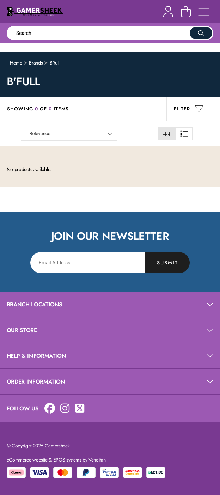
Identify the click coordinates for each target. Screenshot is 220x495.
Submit (167, 262)
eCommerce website (27, 459)
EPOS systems (67, 459)
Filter (188, 109)
